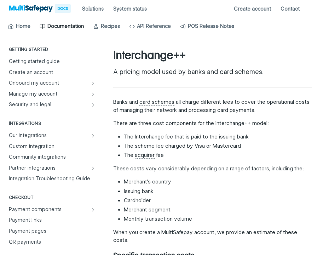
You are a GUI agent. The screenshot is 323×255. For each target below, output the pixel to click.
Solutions (93, 9)
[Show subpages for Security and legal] (93, 105)
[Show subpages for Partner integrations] (93, 168)
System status (130, 9)
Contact (290, 9)
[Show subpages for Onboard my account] (93, 83)
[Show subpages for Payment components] (93, 209)
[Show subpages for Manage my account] (93, 94)
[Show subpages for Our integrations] (93, 135)
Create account (252, 9)
